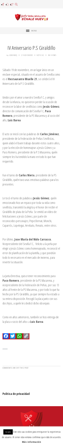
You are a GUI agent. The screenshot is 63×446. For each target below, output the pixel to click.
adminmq (13, 55)
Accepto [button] (8, 431)
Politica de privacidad (16, 394)
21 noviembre (27, 55)
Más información (31, 441)
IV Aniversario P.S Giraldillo (31, 47)
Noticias (40, 55)
